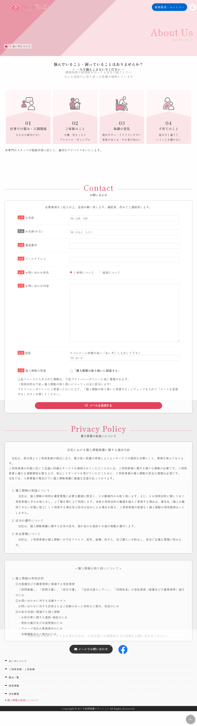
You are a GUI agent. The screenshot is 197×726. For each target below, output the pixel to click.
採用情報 (14, 697)
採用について (109, 433)
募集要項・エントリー (169, 7)
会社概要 (14, 705)
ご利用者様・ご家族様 (22, 680)
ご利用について (82, 433)
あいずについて (18, 672)
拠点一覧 (14, 688)
